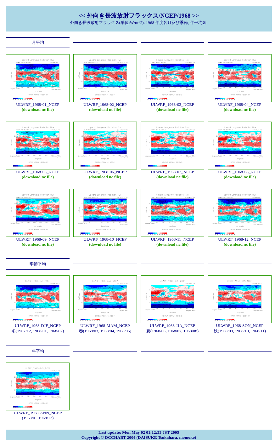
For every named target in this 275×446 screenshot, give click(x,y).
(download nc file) (38, 109)
